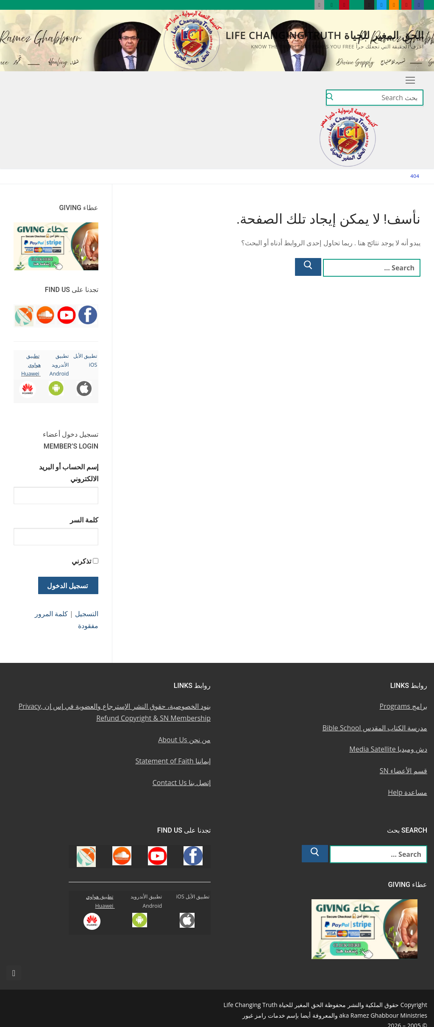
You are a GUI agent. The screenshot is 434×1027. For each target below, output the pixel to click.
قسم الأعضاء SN (403, 770)
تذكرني (81, 561)
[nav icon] (410, 80)
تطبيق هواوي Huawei (31, 365)
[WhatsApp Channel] (357, 5)
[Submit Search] (329, 98)
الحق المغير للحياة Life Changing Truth (324, 35)
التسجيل (86, 613)
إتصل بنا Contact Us (182, 782)
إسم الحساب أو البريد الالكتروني (68, 472)
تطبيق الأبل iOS (192, 896)
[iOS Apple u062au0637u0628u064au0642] (319, 5)
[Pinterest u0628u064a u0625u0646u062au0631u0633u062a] (344, 5)
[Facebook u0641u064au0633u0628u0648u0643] (419, 5)
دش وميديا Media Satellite (388, 749)
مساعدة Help (407, 792)
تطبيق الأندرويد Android (59, 365)
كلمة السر (84, 520)
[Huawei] (307, 5)
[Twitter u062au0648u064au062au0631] (382, 5)
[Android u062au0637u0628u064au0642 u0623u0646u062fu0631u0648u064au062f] (332, 5)
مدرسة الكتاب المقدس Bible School (375, 727)
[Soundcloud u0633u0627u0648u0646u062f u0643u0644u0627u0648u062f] (394, 5)
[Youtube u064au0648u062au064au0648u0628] (406, 5)
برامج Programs (404, 706)
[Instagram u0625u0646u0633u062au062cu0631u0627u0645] (369, 5)
